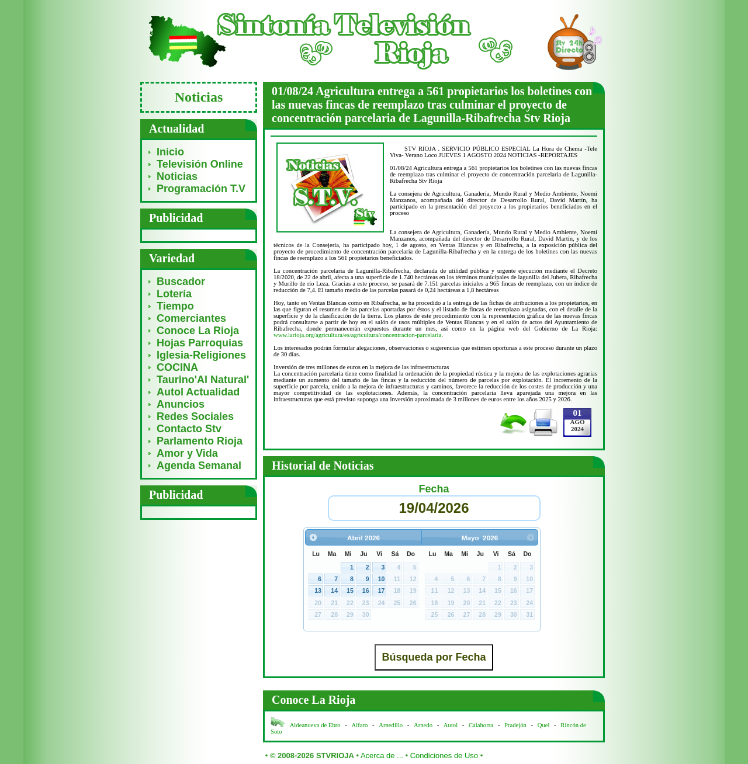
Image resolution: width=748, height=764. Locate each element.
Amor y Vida (187, 453)
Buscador (181, 281)
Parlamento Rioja (200, 441)
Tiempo (175, 306)
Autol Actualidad (198, 392)
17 (381, 590)
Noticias (177, 176)
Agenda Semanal (199, 465)
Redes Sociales (195, 416)
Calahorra (481, 725)
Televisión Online (200, 164)
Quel (544, 725)
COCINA (177, 367)
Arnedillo (391, 725)
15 (350, 590)
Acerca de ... (382, 755)
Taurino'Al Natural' (203, 380)
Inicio (170, 152)
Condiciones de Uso (444, 755)
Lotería (174, 294)
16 (365, 590)
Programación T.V (201, 189)
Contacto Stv (189, 429)
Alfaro (360, 725)
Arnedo (423, 725)
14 (334, 590)
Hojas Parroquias (200, 343)
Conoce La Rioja (198, 330)
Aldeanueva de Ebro (315, 725)
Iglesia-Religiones (201, 355)
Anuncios (181, 404)
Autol (451, 725)
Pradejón (515, 725)
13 (317, 590)
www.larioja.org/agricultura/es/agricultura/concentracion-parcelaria (357, 335)
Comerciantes (191, 318)
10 (381, 578)
